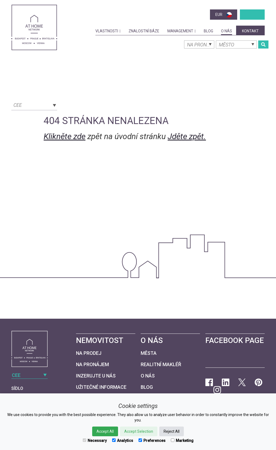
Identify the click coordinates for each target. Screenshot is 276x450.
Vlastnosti (108, 31)
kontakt (250, 31)
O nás (226, 31)
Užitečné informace (101, 387)
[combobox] (34, 104)
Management (181, 31)
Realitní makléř (161, 364)
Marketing (182, 440)
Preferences (152, 440)
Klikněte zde (64, 136)
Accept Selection (138, 431)
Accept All (105, 431)
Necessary (95, 440)
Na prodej (88, 353)
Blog (208, 31)
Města (149, 353)
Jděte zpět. (187, 136)
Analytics (122, 440)
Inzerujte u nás (96, 376)
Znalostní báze (144, 31)
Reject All (172, 431)
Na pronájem (92, 364)
